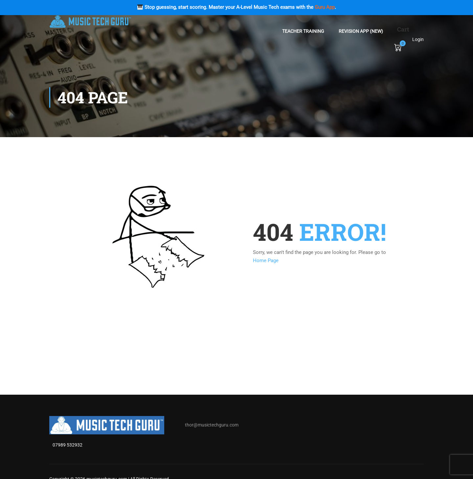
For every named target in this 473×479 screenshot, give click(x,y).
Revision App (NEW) (361, 31)
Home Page (266, 260)
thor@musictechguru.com (211, 424)
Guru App (325, 7)
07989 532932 (67, 445)
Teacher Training (303, 31)
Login (418, 39)
